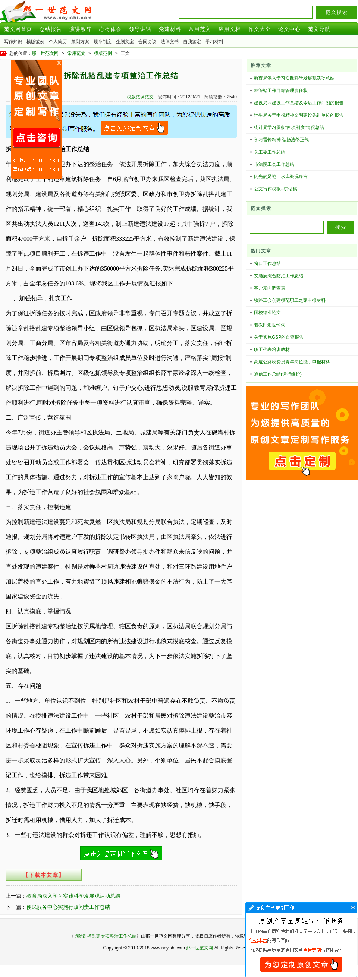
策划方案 (80, 41)
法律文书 (170, 41)
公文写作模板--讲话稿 (275, 189)
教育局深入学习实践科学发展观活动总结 (73, 896)
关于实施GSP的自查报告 (279, 337)
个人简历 (58, 41)
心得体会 (110, 29)
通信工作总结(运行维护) (278, 374)
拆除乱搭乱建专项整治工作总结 (105, 936)
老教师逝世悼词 (269, 325)
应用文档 (230, 29)
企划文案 (125, 41)
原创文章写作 (36, 119)
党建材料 (170, 29)
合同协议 (147, 41)
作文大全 (259, 29)
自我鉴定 (192, 41)
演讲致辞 (80, 29)
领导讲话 (140, 29)
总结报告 (51, 29)
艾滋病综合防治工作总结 (278, 275)
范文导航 (319, 29)
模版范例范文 (140, 96)
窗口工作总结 (267, 263)
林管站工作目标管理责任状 (281, 90)
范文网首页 (18, 29)
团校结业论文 (267, 312)
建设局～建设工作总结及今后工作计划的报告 (298, 102)
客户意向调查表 (269, 288)
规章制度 (103, 41)
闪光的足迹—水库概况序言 (281, 176)
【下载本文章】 (44, 875)
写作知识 (13, 41)
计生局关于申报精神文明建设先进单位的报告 (298, 115)
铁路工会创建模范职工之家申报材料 (290, 300)
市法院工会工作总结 (274, 164)
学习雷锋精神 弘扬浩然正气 (281, 139)
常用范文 (200, 29)
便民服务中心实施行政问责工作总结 (68, 907)
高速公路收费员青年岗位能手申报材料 (292, 361)
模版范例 (35, 41)
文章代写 (301, 939)
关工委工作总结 (269, 152)
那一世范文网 (45, 53)
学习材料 (214, 41)
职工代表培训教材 (272, 349)
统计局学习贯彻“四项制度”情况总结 (289, 127)
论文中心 (289, 29)
